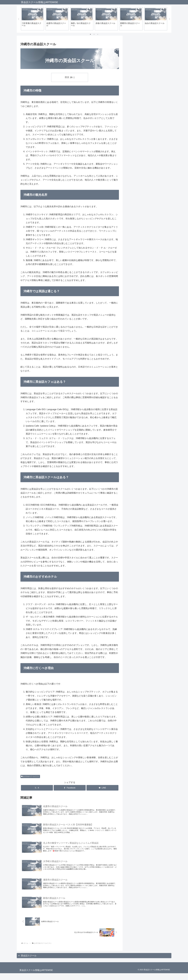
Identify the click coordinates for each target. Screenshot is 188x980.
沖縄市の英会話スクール (140, 108)
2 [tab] (94, 34)
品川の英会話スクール (139, 172)
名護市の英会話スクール (140, 121)
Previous (18, 19)
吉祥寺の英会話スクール (140, 185)
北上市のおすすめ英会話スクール (144, 101)
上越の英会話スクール (139, 153)
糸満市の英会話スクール (140, 114)
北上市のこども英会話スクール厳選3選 (147, 53)
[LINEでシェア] (102, 788)
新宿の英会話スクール (139, 159)
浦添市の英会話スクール (140, 127)
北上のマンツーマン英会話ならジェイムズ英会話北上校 (148, 93)
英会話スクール (28, 962)
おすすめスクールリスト (30, 776)
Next (169, 19)
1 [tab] (90, 34)
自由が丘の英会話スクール (141, 166)
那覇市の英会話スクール (140, 146)
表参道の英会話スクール (140, 192)
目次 (67, 77)
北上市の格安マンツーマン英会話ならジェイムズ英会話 (148, 61)
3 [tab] (98, 34)
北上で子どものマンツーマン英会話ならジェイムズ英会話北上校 (148, 82)
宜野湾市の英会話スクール (141, 140)
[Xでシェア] (37, 788)
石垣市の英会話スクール (140, 133)
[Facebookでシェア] (70, 788)
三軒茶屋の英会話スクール (141, 179)
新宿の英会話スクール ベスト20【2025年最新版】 (147, 72)
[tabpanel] (32, 18)
